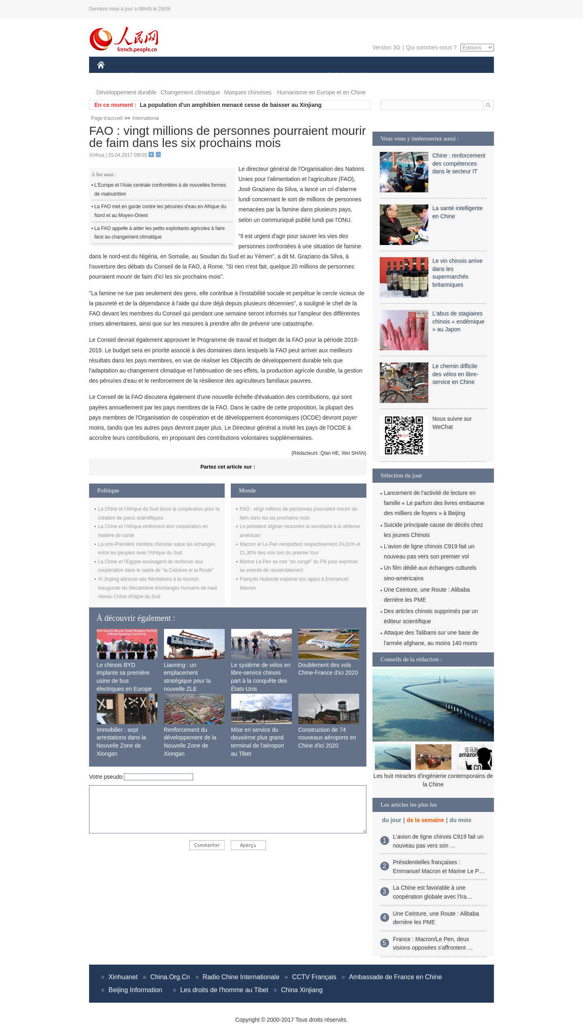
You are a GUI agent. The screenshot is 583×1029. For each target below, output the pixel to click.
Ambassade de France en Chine (395, 977)
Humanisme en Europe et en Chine (321, 92)
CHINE (111, 76)
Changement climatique (190, 92)
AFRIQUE (217, 76)
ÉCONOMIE (146, 76)
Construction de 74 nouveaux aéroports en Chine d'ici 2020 (327, 737)
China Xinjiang (302, 989)
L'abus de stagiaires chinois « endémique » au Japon (458, 321)
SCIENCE (252, 76)
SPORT (393, 76)
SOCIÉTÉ (325, 76)
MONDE (183, 76)
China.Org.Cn (170, 977)
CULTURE (289, 76)
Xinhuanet (123, 977)
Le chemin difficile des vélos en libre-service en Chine (455, 374)
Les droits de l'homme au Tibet (224, 989)
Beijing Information (135, 989)
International (145, 118)
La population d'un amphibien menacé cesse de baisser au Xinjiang (230, 105)
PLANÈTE (361, 76)
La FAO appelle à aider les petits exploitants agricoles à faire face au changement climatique (159, 233)
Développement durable (126, 92)
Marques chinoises (248, 92)
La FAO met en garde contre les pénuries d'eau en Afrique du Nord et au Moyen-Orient (160, 211)
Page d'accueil (107, 118)
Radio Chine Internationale (241, 977)
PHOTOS (465, 76)
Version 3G (386, 47)
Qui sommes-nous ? (431, 47)
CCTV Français (314, 977)
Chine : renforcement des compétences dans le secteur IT (458, 163)
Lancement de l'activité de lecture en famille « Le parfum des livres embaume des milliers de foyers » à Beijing (434, 503)
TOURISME (428, 76)
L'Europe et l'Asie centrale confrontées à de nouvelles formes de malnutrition (160, 189)
